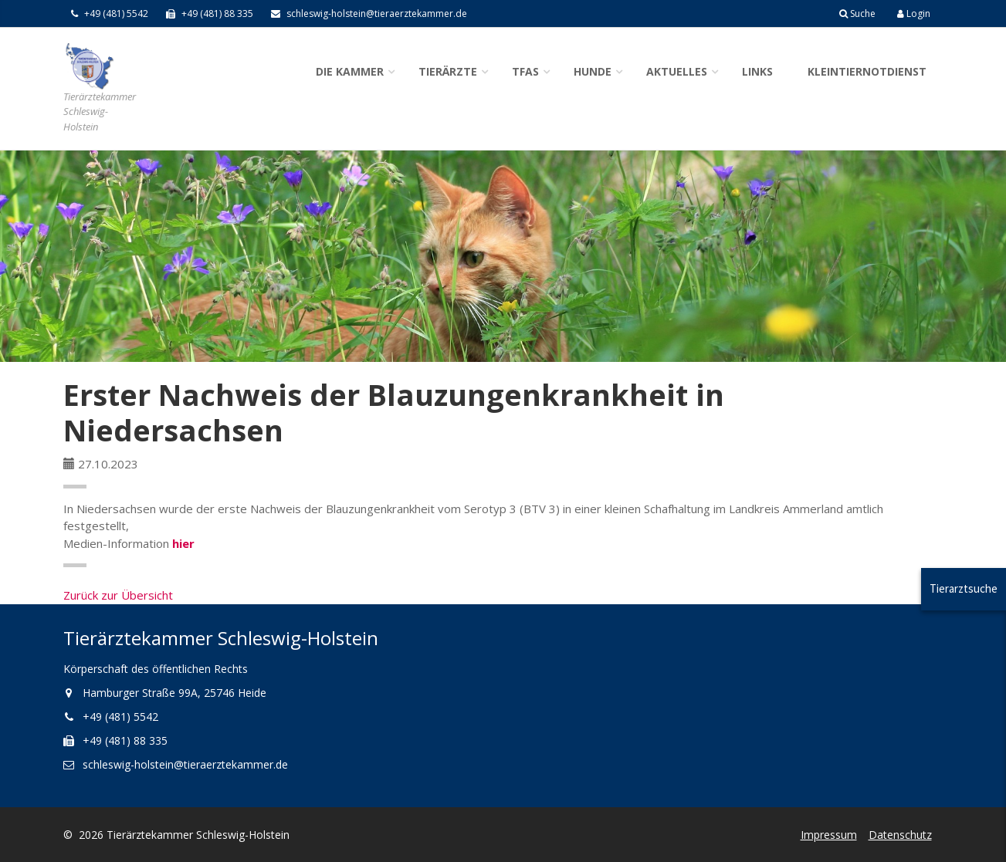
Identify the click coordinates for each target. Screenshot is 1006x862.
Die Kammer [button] (350, 71)
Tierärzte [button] (447, 71)
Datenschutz (900, 834)
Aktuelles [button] (676, 71)
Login (913, 13)
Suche (857, 13)
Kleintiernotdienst (867, 71)
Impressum (829, 834)
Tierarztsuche (964, 588)
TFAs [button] (525, 71)
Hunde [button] (592, 71)
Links (757, 71)
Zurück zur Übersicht (118, 595)
